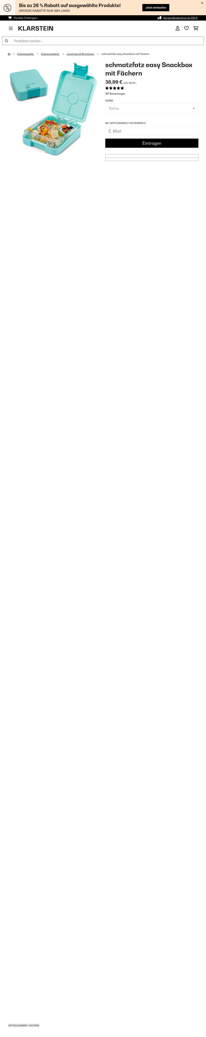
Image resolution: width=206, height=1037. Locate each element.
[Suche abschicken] (6, 41)
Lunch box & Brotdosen (81, 53)
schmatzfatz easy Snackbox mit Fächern (125, 53)
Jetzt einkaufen (156, 7)
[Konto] (178, 28)
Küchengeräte (25, 53)
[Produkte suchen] (103, 40)
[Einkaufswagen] (195, 28)
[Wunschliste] (186, 28)
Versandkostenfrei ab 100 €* (180, 17)
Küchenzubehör (50, 53)
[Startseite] (12, 53)
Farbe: (109, 100)
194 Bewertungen (115, 93)
